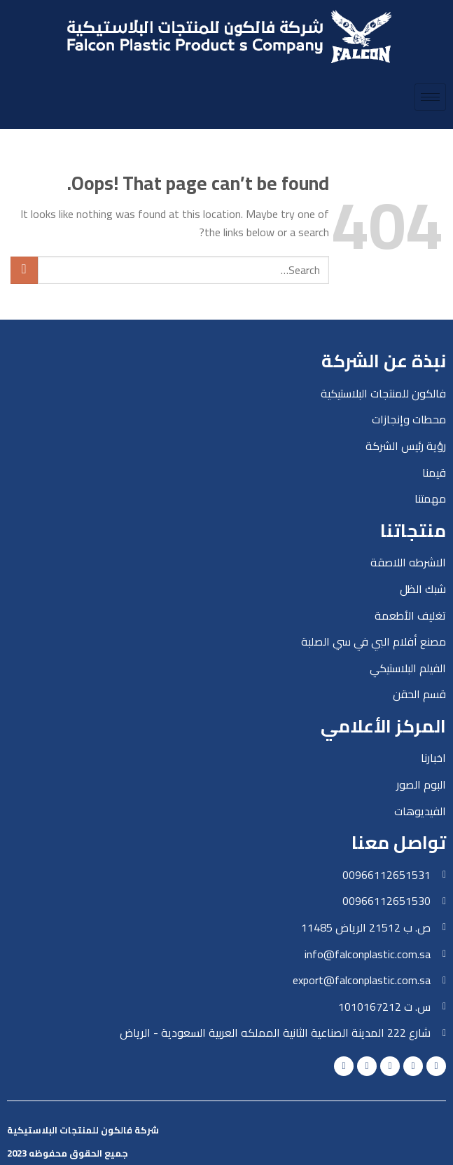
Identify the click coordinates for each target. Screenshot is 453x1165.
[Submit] (24, 270)
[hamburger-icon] (430, 97)
